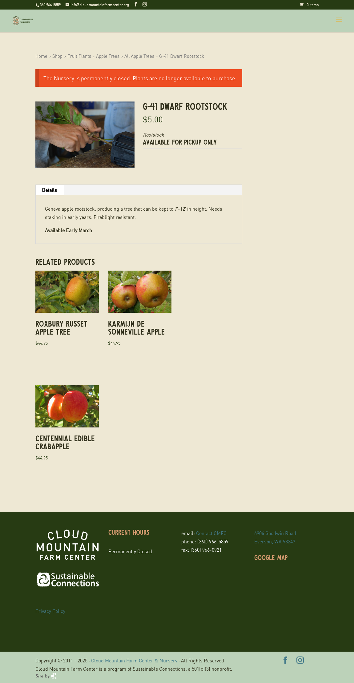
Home (41, 56)
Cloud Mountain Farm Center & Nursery (134, 660)
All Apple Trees (139, 56)
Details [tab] (49, 190)
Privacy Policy (50, 611)
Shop (57, 56)
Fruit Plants (79, 56)
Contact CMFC (211, 533)
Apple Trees (107, 56)
